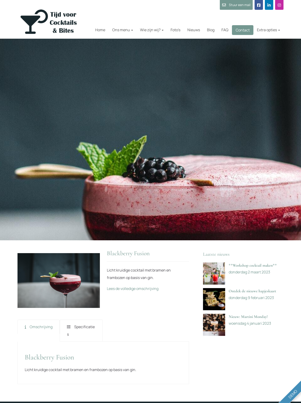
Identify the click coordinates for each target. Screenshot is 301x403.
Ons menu (122, 29)
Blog (210, 29)
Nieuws (193, 29)
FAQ (224, 29)
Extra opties (268, 29)
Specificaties (81, 330)
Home (100, 29)
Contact (243, 30)
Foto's (175, 29)
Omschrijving (41, 326)
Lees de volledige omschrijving (132, 288)
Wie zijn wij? (152, 29)
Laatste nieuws (216, 254)
